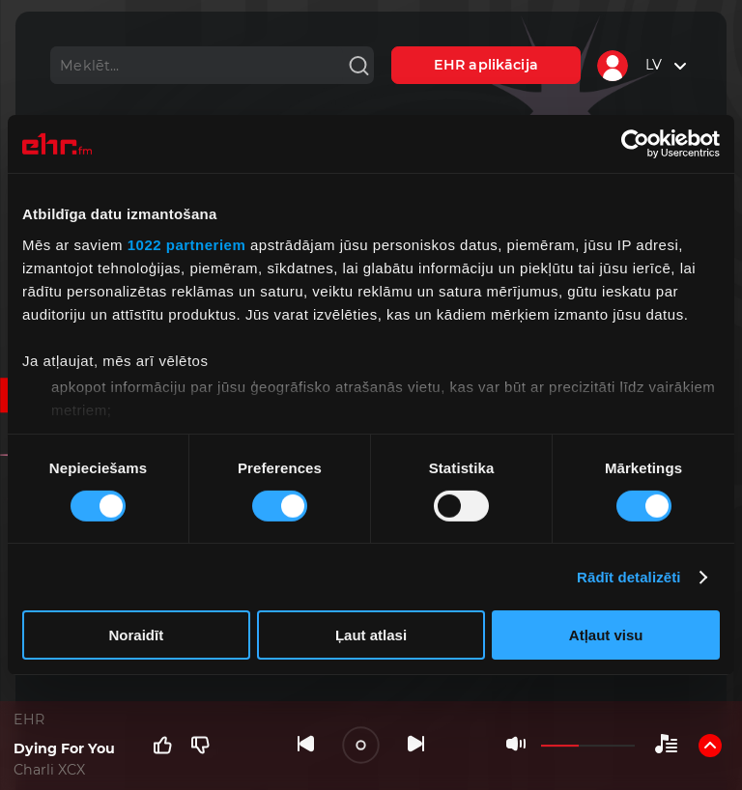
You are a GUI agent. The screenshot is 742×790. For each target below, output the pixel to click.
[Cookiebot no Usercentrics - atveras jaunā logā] (635, 143)
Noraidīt (135, 635)
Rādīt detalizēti (628, 577)
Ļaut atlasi (371, 635)
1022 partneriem (187, 244)
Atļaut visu (606, 635)
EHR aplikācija (486, 64)
